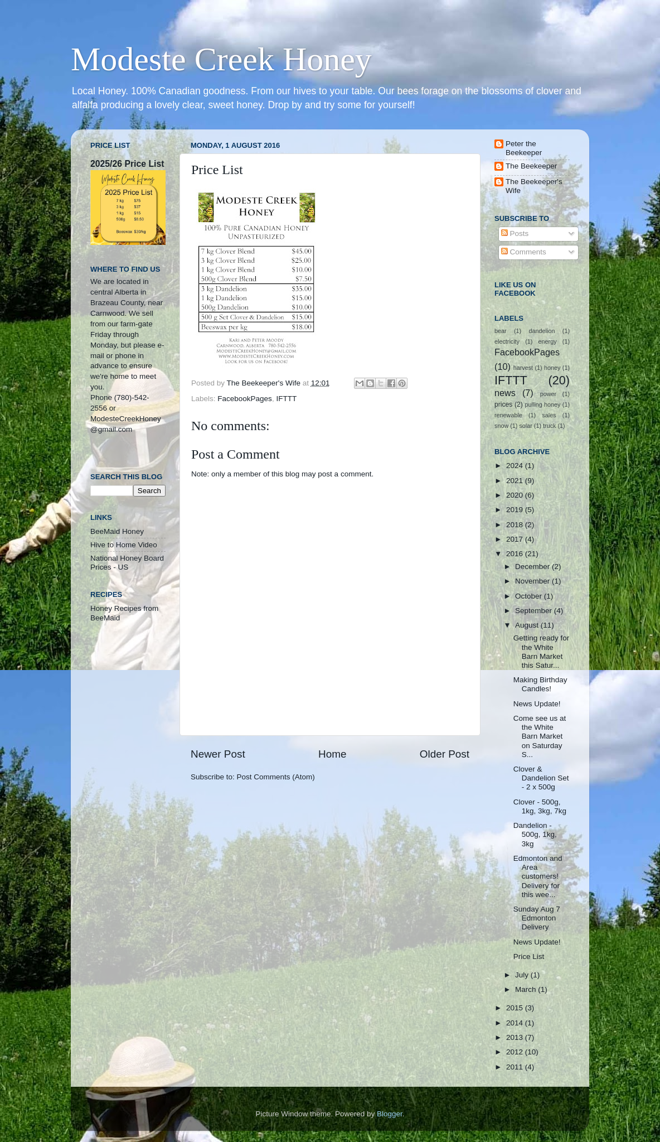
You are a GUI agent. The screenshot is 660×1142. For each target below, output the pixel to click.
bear (500, 330)
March (526, 989)
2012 (515, 1052)
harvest (523, 367)
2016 (515, 554)
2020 (515, 495)
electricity (507, 341)
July (523, 975)
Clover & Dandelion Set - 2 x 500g (541, 778)
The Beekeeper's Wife (534, 186)
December (533, 566)
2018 (515, 525)
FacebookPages (244, 398)
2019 (515, 509)
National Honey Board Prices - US (127, 562)
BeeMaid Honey (117, 531)
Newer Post (218, 754)
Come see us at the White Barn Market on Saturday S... (539, 736)
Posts (515, 233)
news (505, 393)
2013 (515, 1037)
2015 (515, 1008)
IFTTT (286, 398)
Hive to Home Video (123, 545)
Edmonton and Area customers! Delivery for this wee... (537, 876)
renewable (508, 415)
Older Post (444, 754)
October (529, 596)
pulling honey (543, 404)
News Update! (537, 704)
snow (501, 425)
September (534, 610)
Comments (523, 252)
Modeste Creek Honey (221, 59)
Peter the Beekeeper (524, 148)
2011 (515, 1067)
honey (552, 367)
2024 (515, 465)
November (533, 581)
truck (549, 425)
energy (547, 341)
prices (503, 404)
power (548, 394)
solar (525, 425)
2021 (515, 480)
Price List (529, 956)
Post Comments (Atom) (276, 777)
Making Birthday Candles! (540, 684)
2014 (515, 1023)
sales (549, 415)
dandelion (542, 330)
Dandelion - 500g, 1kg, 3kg (535, 834)
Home (332, 754)
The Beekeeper (531, 166)
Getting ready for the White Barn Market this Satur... (541, 651)
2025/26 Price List (127, 163)
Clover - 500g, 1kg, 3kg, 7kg (539, 806)
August (528, 625)
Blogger (389, 1114)
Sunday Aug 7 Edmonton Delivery (536, 918)
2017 (515, 539)
